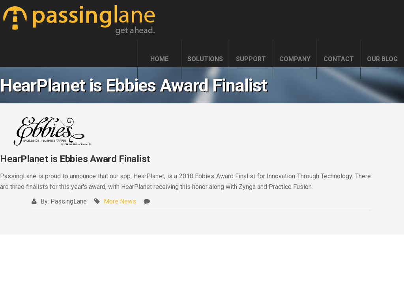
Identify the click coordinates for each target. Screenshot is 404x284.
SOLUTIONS (205, 59)
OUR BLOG (382, 59)
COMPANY (294, 59)
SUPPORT (251, 59)
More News (120, 201)
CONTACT (339, 59)
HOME (159, 59)
